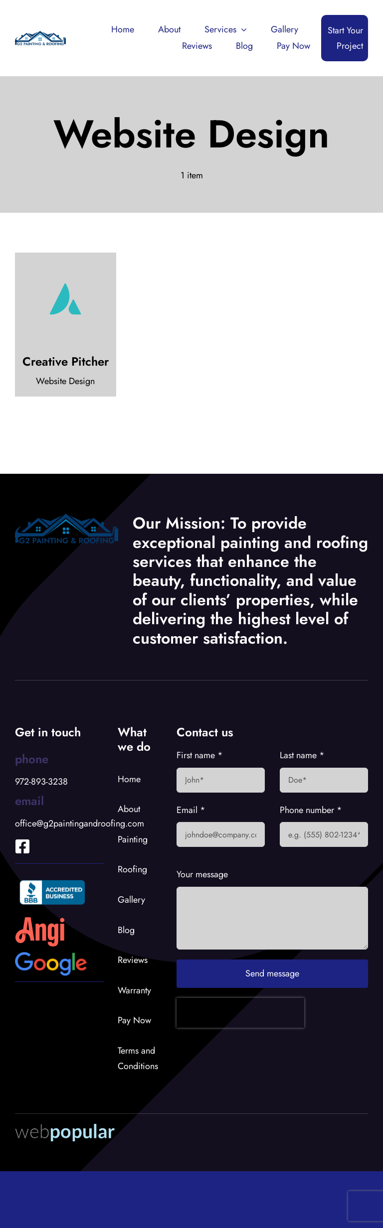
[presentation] (240, 1013)
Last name (302, 755)
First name (200, 755)
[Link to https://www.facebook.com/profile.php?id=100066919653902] (15, 832)
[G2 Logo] (40, 35)
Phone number (311, 810)
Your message (202, 874)
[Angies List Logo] (40, 921)
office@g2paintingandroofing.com (79, 823)
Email (191, 810)
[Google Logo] (51, 956)
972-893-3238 (41, 781)
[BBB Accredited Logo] (52, 878)
